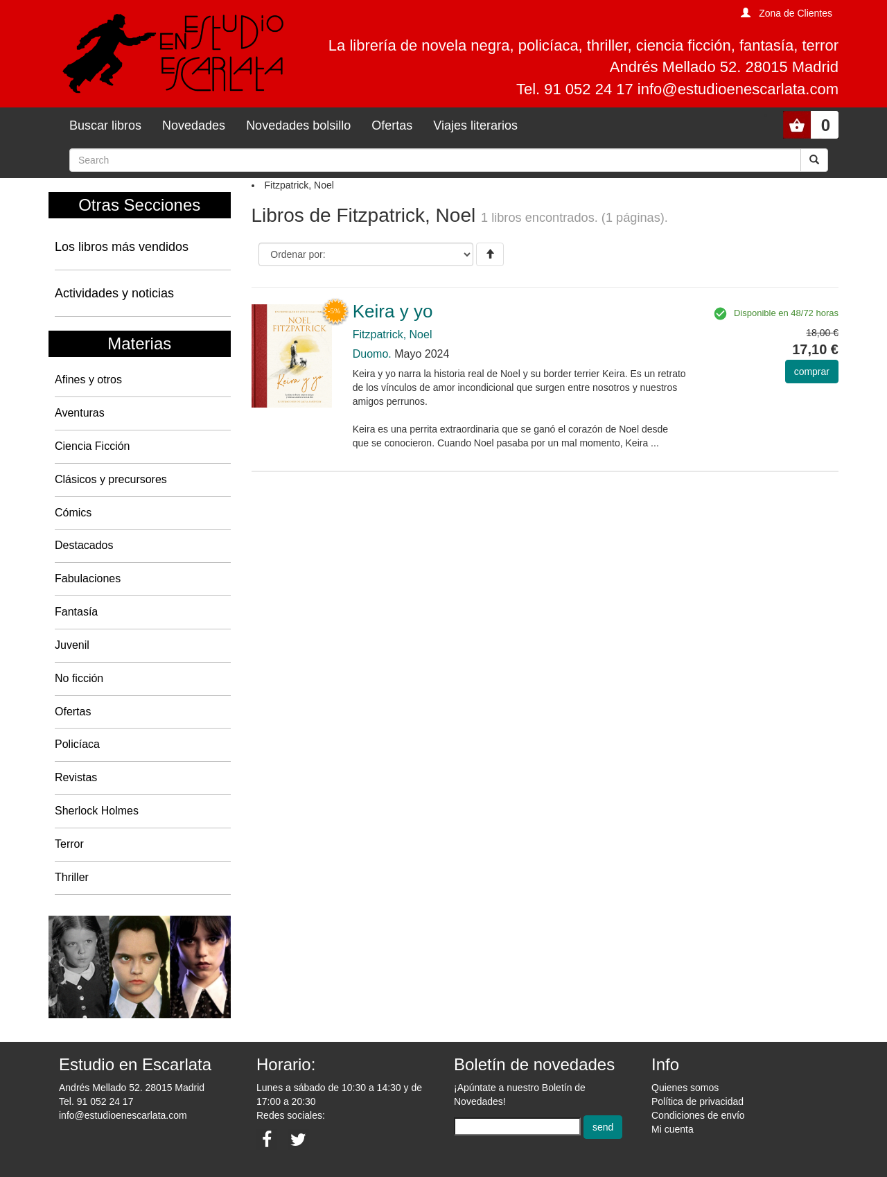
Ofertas (391, 125)
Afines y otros (88, 379)
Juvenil (72, 645)
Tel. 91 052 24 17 (96, 1101)
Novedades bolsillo (298, 125)
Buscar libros (105, 125)
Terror (69, 844)
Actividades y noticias (114, 293)
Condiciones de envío (698, 1115)
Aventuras (80, 413)
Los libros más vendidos (121, 247)
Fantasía (76, 612)
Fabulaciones (88, 578)
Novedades (193, 125)
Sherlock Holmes (97, 811)
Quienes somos (685, 1087)
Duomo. (372, 354)
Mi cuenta (672, 1129)
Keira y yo (393, 311)
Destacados (84, 545)
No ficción (79, 678)
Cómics (73, 512)
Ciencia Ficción (92, 446)
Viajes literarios (475, 125)
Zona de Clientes (795, 13)
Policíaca (77, 744)
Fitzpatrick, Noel (392, 334)
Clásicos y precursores (111, 479)
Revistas (76, 777)
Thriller (72, 877)
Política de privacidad (697, 1101)
